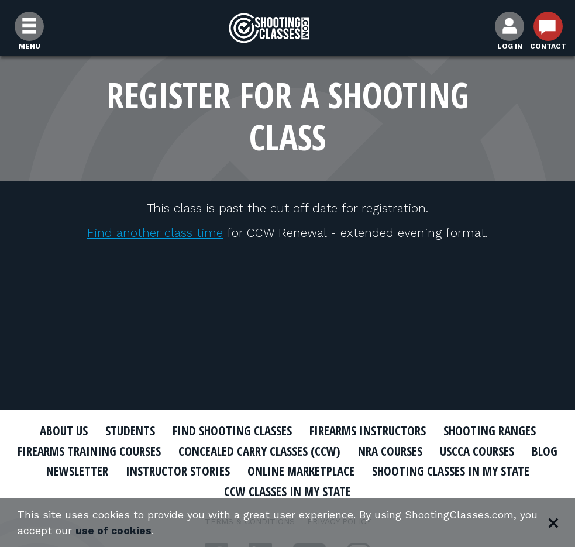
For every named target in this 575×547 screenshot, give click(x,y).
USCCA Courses (477, 451)
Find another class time (155, 232)
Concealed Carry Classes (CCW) (259, 451)
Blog (544, 451)
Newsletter (77, 471)
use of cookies (113, 530)
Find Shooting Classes (232, 430)
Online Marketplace (300, 471)
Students (130, 430)
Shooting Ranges (489, 430)
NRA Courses (390, 451)
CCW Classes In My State (287, 491)
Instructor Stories (178, 471)
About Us (64, 430)
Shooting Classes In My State (450, 471)
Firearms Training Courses (89, 451)
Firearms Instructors (367, 430)
